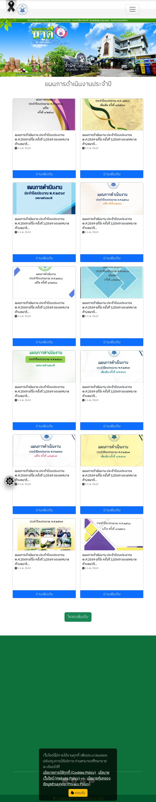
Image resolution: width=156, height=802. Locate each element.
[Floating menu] (10, 481)
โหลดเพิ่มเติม (78, 617)
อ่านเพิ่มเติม (44, 174)
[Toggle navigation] (133, 9)
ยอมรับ (78, 793)
